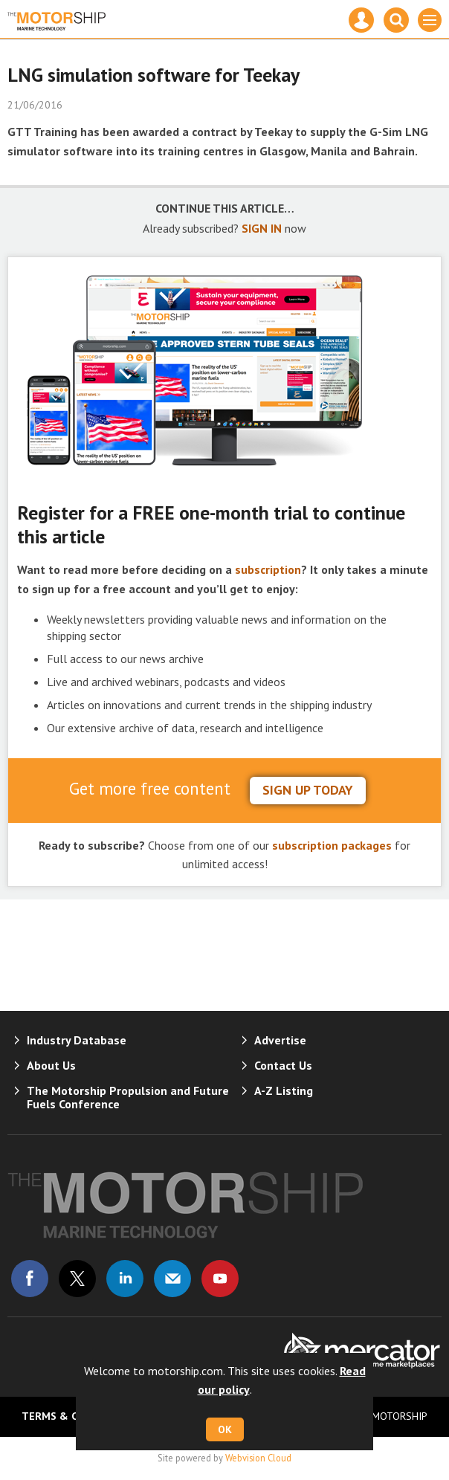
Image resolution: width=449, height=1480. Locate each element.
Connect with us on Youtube (220, 1278)
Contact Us (283, 1065)
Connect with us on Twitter (77, 1278)
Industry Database (76, 1040)
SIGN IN (262, 228)
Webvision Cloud (258, 1458)
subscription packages (332, 845)
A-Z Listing (283, 1090)
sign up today (307, 789)
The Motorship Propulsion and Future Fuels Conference (128, 1097)
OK (225, 1429)
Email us (172, 1278)
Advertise (280, 1040)
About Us (51, 1065)
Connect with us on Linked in (125, 1278)
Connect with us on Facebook (29, 1278)
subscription (268, 569)
